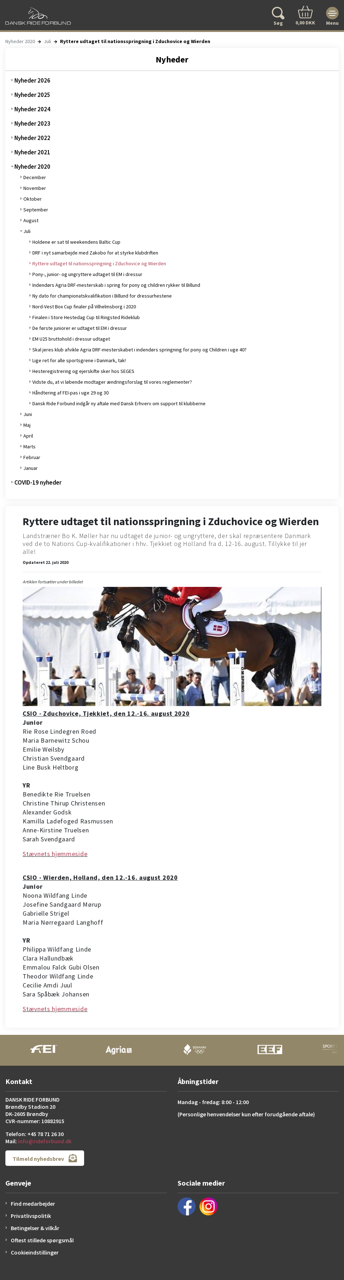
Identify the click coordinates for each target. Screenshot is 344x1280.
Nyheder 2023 (32, 123)
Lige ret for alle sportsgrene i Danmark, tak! (79, 360)
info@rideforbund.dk (45, 1141)
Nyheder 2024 (32, 109)
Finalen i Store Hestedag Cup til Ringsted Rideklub (86, 317)
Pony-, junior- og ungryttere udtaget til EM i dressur (87, 274)
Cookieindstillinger (35, 1252)
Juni (27, 414)
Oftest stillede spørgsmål (42, 1240)
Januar (30, 468)
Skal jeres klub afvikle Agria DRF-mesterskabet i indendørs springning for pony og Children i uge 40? (139, 349)
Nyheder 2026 (32, 80)
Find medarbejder (33, 1203)
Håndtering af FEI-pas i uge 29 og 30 (70, 392)
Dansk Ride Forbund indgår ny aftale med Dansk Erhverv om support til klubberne (119, 403)
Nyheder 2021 (32, 152)
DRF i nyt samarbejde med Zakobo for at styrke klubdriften (95, 252)
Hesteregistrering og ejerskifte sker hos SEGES (83, 371)
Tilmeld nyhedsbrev (45, 1158)
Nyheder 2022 (32, 138)
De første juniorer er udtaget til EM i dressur (79, 328)
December (34, 177)
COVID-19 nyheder (37, 482)
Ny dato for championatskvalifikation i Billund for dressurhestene (102, 296)
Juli (47, 41)
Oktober (32, 199)
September (35, 209)
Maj (27, 425)
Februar (31, 457)
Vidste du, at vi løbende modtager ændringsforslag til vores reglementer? (112, 382)
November (34, 188)
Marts (29, 446)
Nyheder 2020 (20, 41)
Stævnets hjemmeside (55, 854)
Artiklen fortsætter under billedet (53, 581)
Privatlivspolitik (31, 1215)
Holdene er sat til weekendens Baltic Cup (76, 242)
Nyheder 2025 (32, 95)
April (28, 436)
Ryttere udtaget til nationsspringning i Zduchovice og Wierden (99, 263)
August (30, 220)
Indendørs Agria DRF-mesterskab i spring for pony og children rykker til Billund (116, 285)
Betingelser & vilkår (35, 1228)
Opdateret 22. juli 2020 (45, 562)
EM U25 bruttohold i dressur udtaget (71, 339)
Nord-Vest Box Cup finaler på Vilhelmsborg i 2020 (84, 306)
